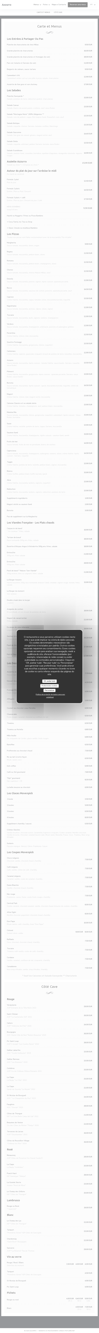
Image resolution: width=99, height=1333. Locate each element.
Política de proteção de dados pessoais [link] (50, 694)
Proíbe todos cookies (49, 686)
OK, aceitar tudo (49, 681)
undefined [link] (50, 697)
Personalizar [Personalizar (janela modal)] (49, 690)
